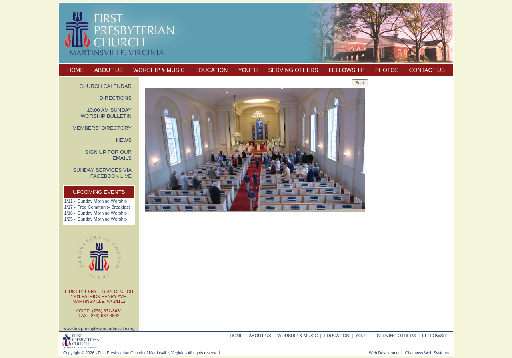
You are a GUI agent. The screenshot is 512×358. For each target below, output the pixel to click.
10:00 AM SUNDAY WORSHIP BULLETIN (106, 113)
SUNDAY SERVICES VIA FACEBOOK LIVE (102, 173)
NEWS (124, 140)
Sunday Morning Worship (102, 201)
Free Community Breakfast (104, 207)
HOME (75, 70)
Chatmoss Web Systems (427, 353)
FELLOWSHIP (346, 70)
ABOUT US (108, 70)
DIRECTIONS (116, 98)
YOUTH (248, 70)
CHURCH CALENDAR (105, 86)
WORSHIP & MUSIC (159, 70)
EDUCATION (211, 70)
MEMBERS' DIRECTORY (102, 128)
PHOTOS (387, 70)
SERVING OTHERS (293, 70)
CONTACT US (427, 70)
